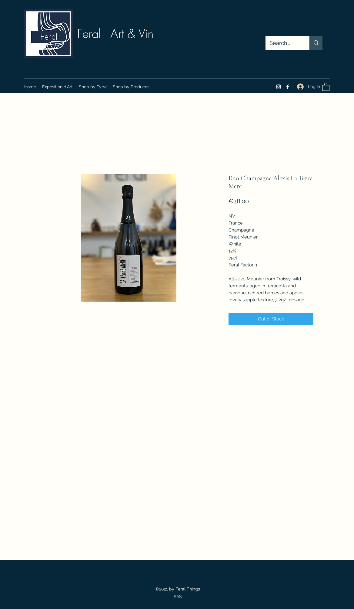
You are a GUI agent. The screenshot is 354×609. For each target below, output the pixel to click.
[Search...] (283, 43)
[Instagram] (279, 87)
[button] (93, 86)
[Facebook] (288, 87)
